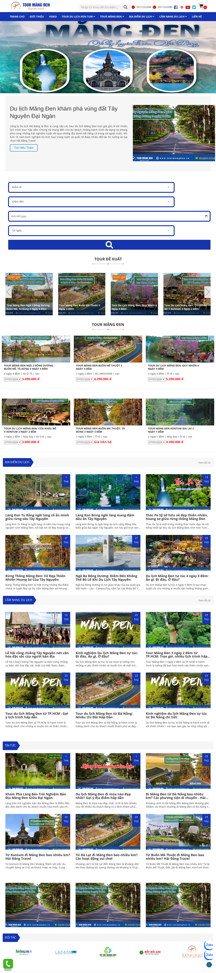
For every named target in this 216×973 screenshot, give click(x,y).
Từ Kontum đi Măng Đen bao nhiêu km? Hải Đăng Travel (37, 857)
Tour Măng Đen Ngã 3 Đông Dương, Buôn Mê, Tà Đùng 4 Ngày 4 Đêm (28, 306)
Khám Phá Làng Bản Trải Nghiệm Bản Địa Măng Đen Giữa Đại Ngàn (35, 796)
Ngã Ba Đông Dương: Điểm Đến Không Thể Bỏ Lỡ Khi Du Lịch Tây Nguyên (106, 578)
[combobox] (91, 187)
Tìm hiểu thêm (24, 147)
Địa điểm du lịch (17, 462)
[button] (207, 292)
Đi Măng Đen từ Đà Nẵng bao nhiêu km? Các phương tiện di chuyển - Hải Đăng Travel (176, 797)
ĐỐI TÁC (10, 937)
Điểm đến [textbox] (18, 201)
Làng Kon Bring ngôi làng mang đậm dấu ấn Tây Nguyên (105, 517)
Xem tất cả (204, 462)
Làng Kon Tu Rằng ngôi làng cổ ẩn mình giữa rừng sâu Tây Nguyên (37, 517)
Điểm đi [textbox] (17, 187)
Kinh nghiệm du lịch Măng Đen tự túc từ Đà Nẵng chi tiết (176, 715)
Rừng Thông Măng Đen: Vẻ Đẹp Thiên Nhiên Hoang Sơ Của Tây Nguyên (35, 578)
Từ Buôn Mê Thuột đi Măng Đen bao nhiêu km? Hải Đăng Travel (175, 857)
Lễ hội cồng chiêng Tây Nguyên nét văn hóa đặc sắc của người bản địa (37, 655)
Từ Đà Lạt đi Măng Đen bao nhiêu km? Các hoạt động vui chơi (107, 857)
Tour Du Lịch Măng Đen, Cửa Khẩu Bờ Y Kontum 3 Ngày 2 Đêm (185, 306)
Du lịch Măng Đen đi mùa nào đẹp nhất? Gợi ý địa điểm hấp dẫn (103, 796)
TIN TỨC (10, 745)
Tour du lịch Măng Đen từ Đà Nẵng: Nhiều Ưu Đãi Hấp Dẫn (104, 715)
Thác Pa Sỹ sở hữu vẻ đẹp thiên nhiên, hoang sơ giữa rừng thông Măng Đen (177, 517)
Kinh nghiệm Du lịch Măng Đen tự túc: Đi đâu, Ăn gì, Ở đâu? (107, 655)
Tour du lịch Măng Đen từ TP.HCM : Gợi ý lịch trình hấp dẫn (36, 715)
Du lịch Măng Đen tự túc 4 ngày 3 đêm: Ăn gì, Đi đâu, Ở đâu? (177, 578)
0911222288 (141, 7)
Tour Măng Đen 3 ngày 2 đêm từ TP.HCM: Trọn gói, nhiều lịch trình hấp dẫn (176, 656)
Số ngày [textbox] (17, 230)
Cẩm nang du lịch (18, 600)
